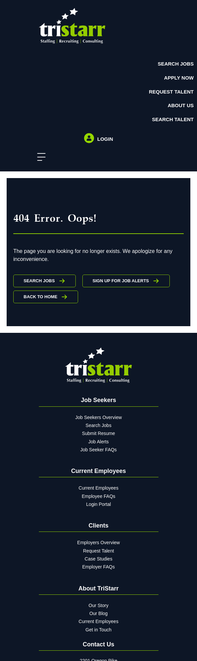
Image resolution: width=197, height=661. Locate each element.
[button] (39, 157)
